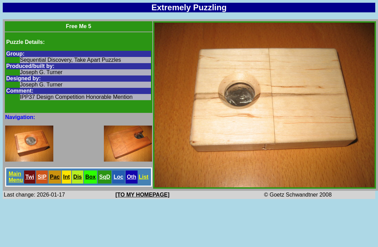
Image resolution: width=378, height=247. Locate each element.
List (143, 177)
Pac (55, 177)
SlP (41, 177)
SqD (104, 177)
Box (90, 177)
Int (66, 177)
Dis (77, 177)
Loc (118, 177)
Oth (132, 177)
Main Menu (16, 177)
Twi (29, 177)
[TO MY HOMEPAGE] (143, 195)
